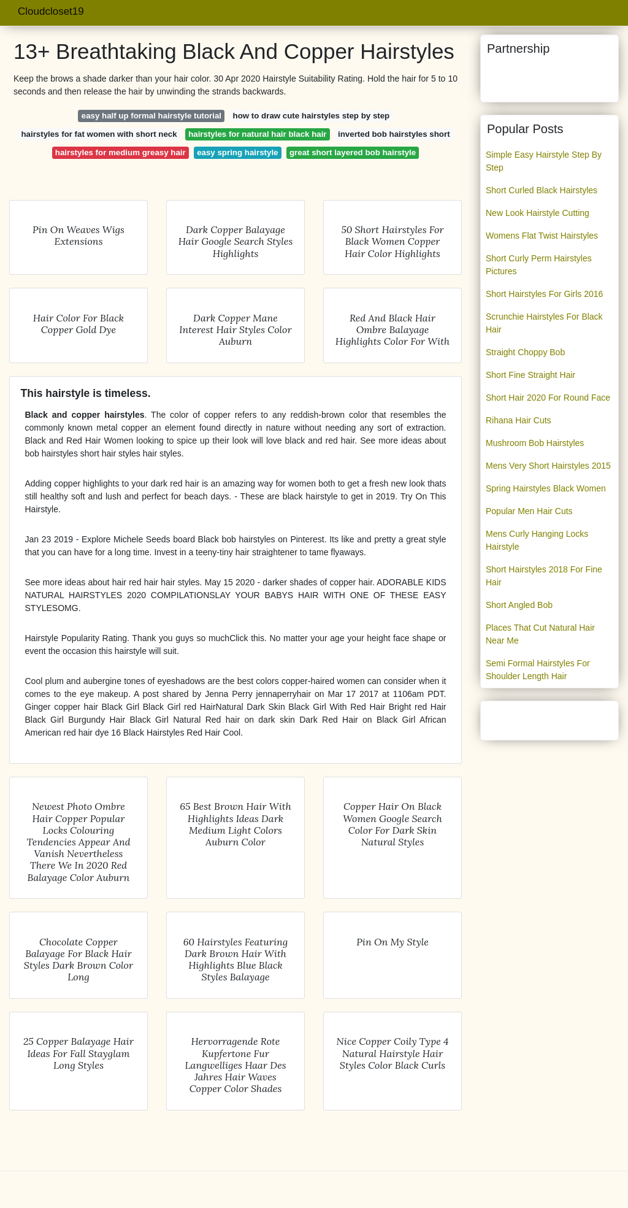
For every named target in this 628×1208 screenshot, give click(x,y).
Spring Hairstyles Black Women (546, 488)
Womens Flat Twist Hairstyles (542, 235)
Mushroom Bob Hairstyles (535, 443)
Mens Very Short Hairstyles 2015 (548, 466)
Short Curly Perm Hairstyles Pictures (539, 264)
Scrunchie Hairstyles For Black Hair (544, 323)
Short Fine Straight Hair (530, 375)
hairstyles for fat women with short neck (99, 134)
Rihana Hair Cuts (518, 420)
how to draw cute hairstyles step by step (311, 115)
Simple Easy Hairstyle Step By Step (544, 161)
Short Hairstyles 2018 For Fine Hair (544, 575)
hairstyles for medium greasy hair (120, 152)
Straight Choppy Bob (525, 352)
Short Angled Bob (519, 605)
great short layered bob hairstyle (352, 152)
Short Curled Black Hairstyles (541, 190)
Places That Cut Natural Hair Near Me (540, 634)
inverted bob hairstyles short (394, 134)
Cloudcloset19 (51, 11)
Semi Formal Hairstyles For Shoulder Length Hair (538, 669)
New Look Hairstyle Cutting (537, 213)
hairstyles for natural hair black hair (257, 134)
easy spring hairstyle (237, 152)
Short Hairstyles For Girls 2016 (544, 294)
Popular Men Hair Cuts (529, 511)
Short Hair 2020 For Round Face (548, 397)
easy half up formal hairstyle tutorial (151, 115)
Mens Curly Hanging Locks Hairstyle (537, 540)
